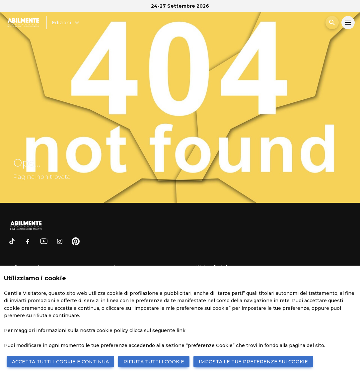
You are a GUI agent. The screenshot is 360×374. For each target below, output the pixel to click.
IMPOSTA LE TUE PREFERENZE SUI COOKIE (253, 362)
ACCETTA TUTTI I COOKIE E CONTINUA (60, 362)
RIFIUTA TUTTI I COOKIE (153, 362)
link (181, 330)
